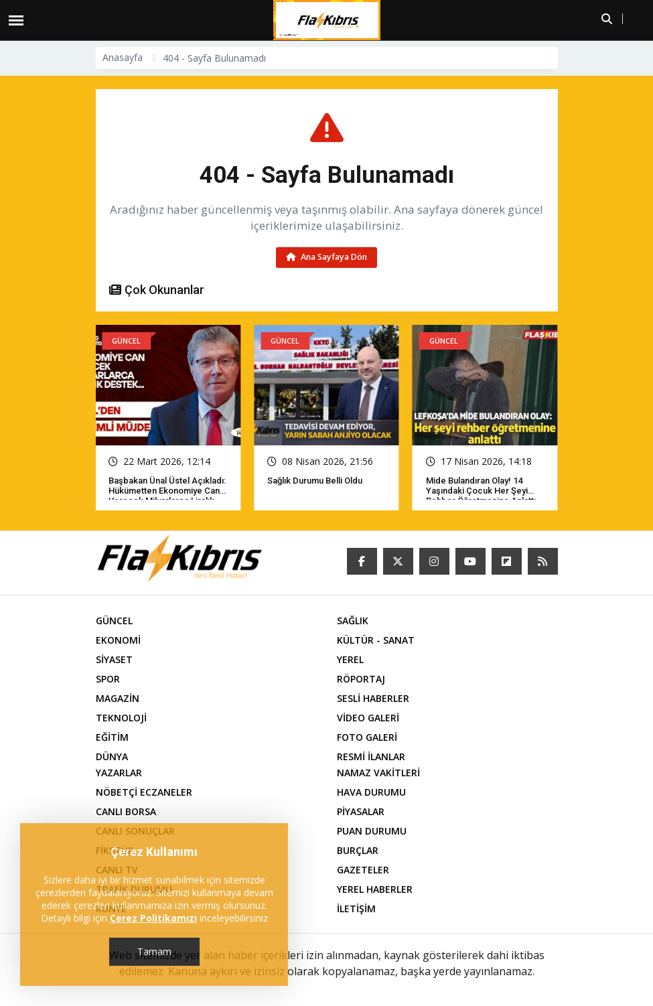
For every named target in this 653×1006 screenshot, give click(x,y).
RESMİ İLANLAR (371, 756)
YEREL (350, 659)
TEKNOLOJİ (121, 717)
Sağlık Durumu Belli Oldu (314, 481)
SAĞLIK (352, 620)
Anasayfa (122, 57)
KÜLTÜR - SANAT (376, 640)
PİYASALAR (360, 811)
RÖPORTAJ (361, 678)
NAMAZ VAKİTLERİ (378, 772)
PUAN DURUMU (372, 830)
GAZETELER (363, 869)
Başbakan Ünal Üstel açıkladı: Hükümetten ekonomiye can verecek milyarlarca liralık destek (167, 496)
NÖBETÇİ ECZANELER (144, 792)
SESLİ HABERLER (373, 698)
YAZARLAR (119, 772)
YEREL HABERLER (375, 889)
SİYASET (114, 659)
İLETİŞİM (356, 908)
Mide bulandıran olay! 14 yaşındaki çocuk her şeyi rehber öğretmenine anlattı (481, 491)
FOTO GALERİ (367, 737)
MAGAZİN (117, 698)
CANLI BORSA (126, 811)
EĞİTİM (112, 737)
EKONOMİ (118, 640)
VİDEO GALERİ (368, 717)
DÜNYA (112, 756)
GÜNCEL (114, 620)
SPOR (108, 678)
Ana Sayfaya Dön (326, 257)
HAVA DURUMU (371, 792)
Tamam (154, 951)
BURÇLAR (357, 850)
